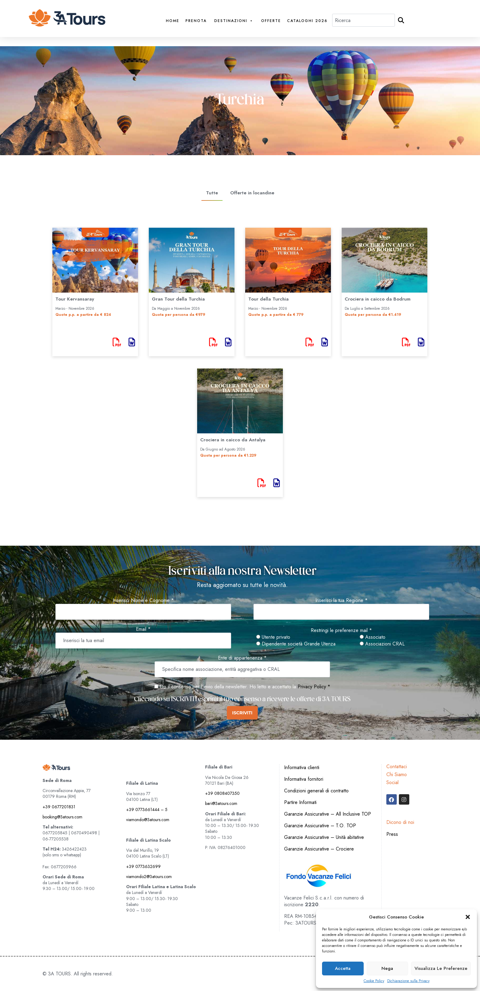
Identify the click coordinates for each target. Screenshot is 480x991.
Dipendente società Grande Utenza (296, 644)
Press (392, 834)
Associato (372, 637)
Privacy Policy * (314, 686)
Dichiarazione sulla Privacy (408, 981)
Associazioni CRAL (382, 644)
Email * (143, 629)
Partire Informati (300, 802)
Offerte (271, 21)
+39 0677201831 (59, 807)
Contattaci (396, 766)
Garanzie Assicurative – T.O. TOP (320, 825)
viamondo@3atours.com (147, 820)
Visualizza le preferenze (440, 968)
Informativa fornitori (303, 779)
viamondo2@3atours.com (149, 876)
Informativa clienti (301, 767)
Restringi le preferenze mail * (341, 630)
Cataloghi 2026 (307, 21)
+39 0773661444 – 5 (146, 809)
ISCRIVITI (242, 713)
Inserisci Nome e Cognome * (143, 600)
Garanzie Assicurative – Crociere (319, 848)
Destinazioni (233, 21)
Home (172, 21)
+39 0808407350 (222, 793)
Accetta (343, 968)
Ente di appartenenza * (242, 658)
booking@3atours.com (62, 817)
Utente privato (273, 637)
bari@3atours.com (221, 803)
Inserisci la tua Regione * (341, 600)
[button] (468, 917)
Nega (387, 968)
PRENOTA (196, 21)
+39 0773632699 (143, 866)
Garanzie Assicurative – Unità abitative (324, 837)
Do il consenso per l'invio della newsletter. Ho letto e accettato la (225, 686)
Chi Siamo (396, 774)
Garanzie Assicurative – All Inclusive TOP (327, 813)
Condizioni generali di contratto (316, 790)
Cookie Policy (374, 981)
